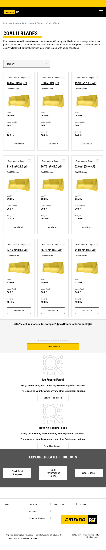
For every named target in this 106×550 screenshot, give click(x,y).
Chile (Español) (55, 535)
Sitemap (34, 538)
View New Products (53, 446)
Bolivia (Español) (28, 535)
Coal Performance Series (53, 473)
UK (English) (24, 538)
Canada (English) (42, 535)
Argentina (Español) (13, 535)
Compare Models (53, 346)
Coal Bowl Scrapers (17, 473)
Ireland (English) (12, 538)
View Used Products (53, 397)
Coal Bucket (88, 473)
